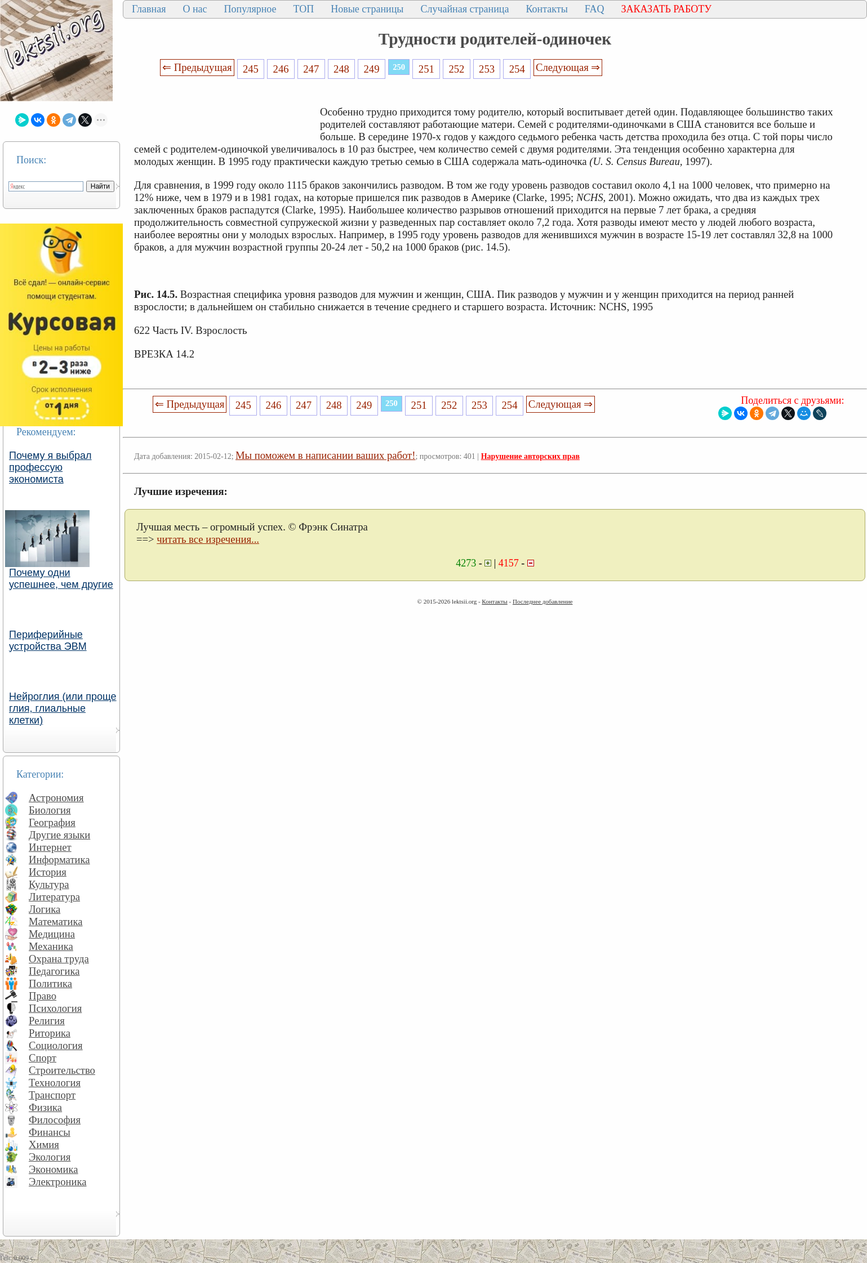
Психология (55, 1008)
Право (42, 996)
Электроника (58, 1182)
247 (311, 69)
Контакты (546, 9)
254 (517, 69)
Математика (56, 921)
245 (251, 69)
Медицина (52, 934)
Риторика (49, 1033)
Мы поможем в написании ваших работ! (325, 455)
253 (487, 69)
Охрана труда (59, 959)
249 (372, 69)
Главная (149, 9)
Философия (55, 1120)
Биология (50, 810)
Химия (44, 1144)
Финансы (49, 1132)
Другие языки (59, 835)
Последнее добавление (542, 601)
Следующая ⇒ (568, 67)
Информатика (59, 859)
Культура (49, 884)
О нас (195, 9)
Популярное (250, 9)
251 (426, 69)
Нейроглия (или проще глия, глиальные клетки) (63, 708)
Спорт (42, 1058)
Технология (55, 1082)
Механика (51, 946)
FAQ (594, 9)
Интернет (50, 847)
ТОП (304, 9)
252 (456, 69)
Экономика (53, 1169)
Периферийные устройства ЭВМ (48, 640)
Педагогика (54, 971)
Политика (50, 983)
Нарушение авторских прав (530, 456)
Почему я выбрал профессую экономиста (50, 467)
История (47, 872)
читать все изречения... (208, 539)
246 (281, 69)
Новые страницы (367, 9)
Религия (47, 1021)
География (52, 822)
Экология (49, 1157)
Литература (54, 897)
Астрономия (56, 798)
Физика (45, 1107)
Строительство (62, 1070)
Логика (44, 909)
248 (341, 69)
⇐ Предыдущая (197, 67)
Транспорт (52, 1095)
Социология (56, 1045)
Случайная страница (464, 9)
